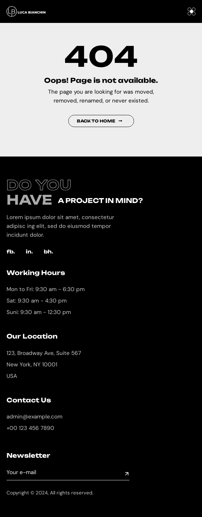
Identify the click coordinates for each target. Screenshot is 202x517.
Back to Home (99, 121)
